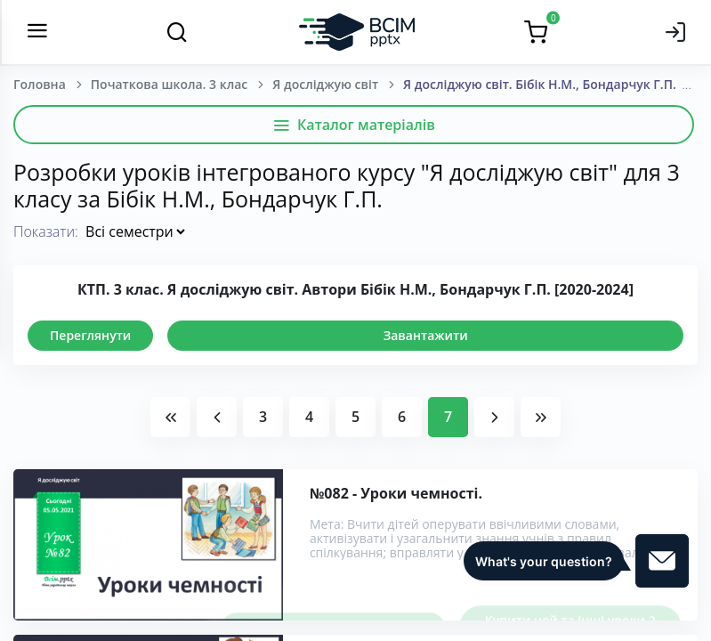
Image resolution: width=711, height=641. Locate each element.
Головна (39, 84)
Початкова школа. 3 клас (169, 84)
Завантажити (426, 335)
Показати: (45, 231)
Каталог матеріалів (353, 124)
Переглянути (90, 335)
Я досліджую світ (325, 84)
